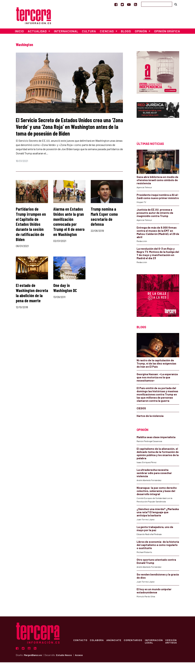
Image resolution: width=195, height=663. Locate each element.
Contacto (80, 640)
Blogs (126, 32)
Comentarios (134, 640)
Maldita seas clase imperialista (156, 438)
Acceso (79, 656)
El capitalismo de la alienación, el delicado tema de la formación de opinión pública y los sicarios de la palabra (158, 454)
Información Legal (155, 642)
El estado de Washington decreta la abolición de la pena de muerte (32, 294)
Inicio (19, 32)
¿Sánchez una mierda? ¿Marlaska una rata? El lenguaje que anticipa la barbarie (158, 513)
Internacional (66, 32)
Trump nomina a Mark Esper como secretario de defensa (104, 217)
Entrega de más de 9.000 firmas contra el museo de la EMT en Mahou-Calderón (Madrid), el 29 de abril (158, 233)
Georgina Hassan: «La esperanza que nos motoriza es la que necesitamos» (157, 378)
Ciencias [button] (107, 32)
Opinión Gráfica (167, 32)
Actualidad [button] (37, 32)
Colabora (97, 640)
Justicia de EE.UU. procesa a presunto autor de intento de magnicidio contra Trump (155, 213)
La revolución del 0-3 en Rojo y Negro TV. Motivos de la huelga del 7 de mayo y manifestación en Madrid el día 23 (158, 254)
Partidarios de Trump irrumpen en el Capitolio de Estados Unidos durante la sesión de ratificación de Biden (31, 225)
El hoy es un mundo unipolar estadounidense (154, 591)
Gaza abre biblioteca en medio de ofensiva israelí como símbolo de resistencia (157, 180)
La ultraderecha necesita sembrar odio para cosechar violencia (154, 474)
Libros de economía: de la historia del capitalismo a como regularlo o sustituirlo (158, 545)
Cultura (89, 32)
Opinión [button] (141, 32)
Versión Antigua (172, 642)
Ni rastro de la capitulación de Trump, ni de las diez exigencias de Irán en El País (156, 364)
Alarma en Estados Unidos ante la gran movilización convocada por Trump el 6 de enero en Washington (69, 222)
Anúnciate (114, 640)
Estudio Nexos (64, 656)
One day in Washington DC (65, 289)
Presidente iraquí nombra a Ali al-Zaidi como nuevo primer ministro (158, 197)
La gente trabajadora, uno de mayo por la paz (155, 529)
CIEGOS (141, 409)
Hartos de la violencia (150, 416)
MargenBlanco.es (33, 656)
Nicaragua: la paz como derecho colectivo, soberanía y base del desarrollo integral (157, 492)
